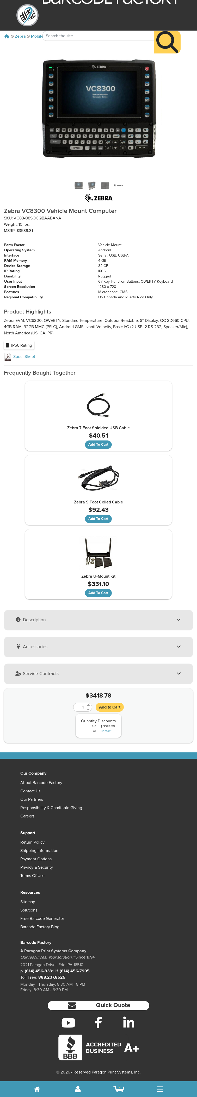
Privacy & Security (36, 867)
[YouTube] (68, 1023)
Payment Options (36, 859)
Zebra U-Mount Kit (98, 576)
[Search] (167, 32)
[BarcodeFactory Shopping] (119, 1089)
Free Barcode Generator (42, 918)
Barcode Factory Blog (39, 927)
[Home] (7, 36)
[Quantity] (79, 707)
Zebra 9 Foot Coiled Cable (98, 502)
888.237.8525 (51, 977)
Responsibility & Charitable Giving (51, 808)
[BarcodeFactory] (27, 15)
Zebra (20, 36)
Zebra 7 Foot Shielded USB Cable (98, 428)
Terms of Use (32, 876)
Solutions (28, 910)
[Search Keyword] (98, 26)
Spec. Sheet (19, 357)
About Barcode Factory (41, 783)
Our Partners (31, 799)
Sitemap (27, 902)
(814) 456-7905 (75, 971)
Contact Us (30, 791)
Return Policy (32, 842)
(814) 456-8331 (39, 971)
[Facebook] (98, 1022)
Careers (27, 816)
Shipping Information (39, 851)
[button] (98, 1005)
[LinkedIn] (129, 1023)
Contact (106, 731)
